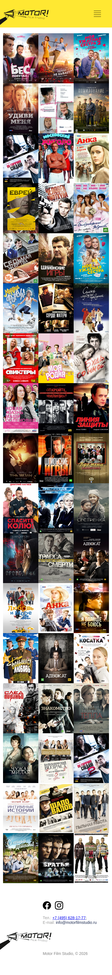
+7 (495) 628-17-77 (69, 918)
